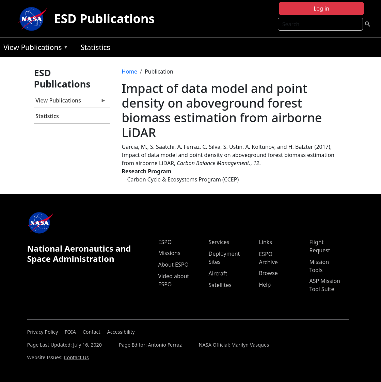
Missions (169, 253)
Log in (321, 8)
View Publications (34, 48)
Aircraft (217, 273)
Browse (268, 273)
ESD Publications (104, 18)
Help (265, 284)
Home (130, 71)
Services (218, 242)
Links (265, 242)
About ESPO (173, 264)
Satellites (219, 285)
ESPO (165, 242)
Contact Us (76, 357)
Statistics (95, 47)
